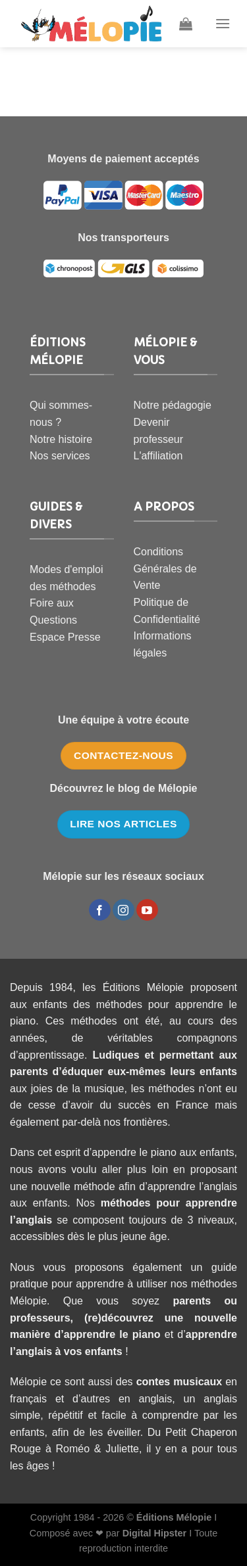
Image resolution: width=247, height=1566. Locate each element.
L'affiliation (158, 455)
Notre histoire (61, 439)
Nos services (60, 455)
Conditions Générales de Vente (165, 568)
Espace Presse (65, 637)
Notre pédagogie (172, 405)
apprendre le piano (112, 1334)
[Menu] (222, 23)
